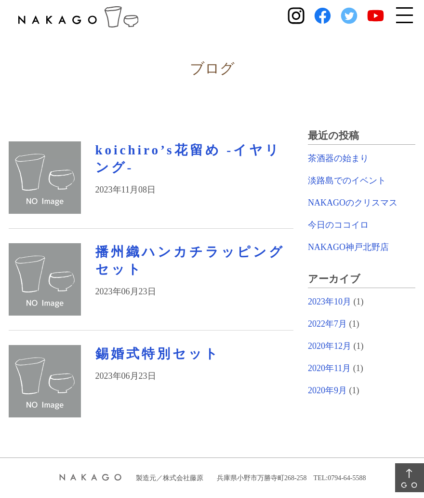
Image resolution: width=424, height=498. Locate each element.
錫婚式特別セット (157, 353)
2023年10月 (329, 301)
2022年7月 (327, 324)
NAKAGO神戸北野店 (348, 247)
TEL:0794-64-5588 (340, 478)
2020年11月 (329, 368)
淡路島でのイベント (347, 180)
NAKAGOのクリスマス (353, 203)
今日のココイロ (338, 225)
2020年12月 (329, 346)
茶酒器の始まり (338, 158)
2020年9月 (327, 390)
